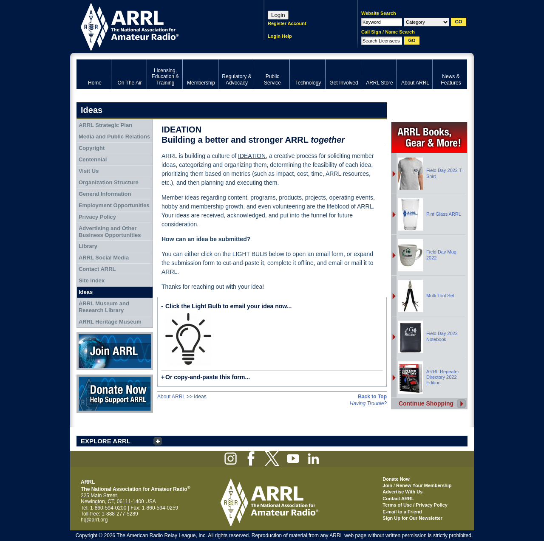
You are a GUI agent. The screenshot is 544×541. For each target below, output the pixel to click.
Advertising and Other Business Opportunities (110, 231)
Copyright (92, 148)
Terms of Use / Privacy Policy (415, 504)
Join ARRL (114, 351)
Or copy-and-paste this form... (207, 377)
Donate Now (114, 394)
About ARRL (171, 397)
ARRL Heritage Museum (110, 321)
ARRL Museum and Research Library (104, 306)
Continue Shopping (426, 403)
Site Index (92, 280)
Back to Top (372, 397)
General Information (105, 194)
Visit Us (89, 171)
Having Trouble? (368, 403)
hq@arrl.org (94, 520)
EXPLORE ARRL (105, 441)
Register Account (287, 23)
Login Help (280, 36)
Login (278, 15)
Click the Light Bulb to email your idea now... (228, 306)
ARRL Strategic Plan (105, 125)
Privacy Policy (97, 217)
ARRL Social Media (104, 257)
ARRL (159, 26)
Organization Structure (109, 182)
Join (387, 485)
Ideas (86, 292)
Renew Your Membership (423, 485)
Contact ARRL (97, 269)
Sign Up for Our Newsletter (412, 518)
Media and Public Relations (114, 136)
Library (88, 246)
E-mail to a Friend (402, 511)
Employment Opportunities (114, 205)
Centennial (93, 159)
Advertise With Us (402, 491)
